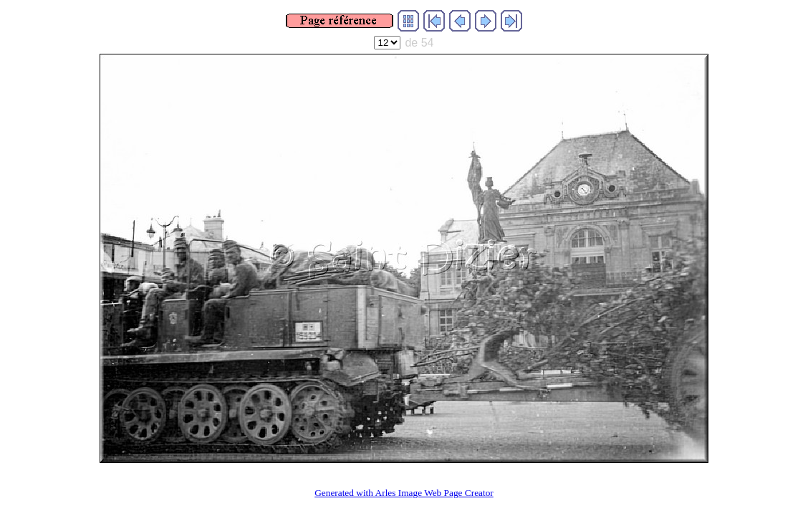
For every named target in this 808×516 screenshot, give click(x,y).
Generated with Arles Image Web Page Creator (404, 492)
